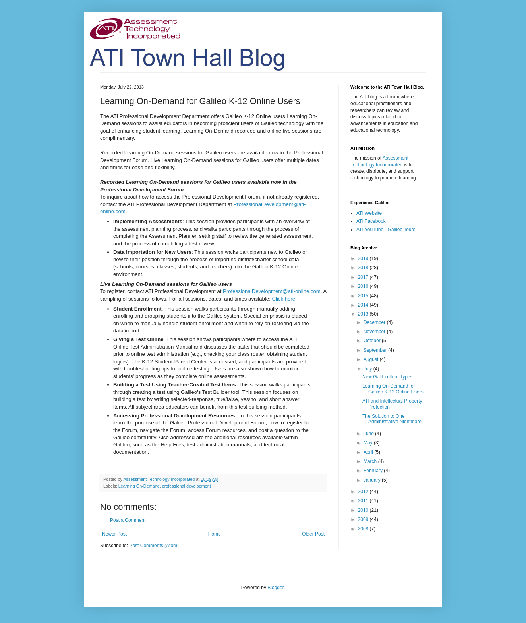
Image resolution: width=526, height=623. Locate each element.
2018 (364, 267)
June (369, 433)
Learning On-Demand (139, 486)
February (374, 470)
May (369, 443)
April (369, 452)
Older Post (313, 534)
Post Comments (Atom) (154, 545)
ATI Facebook (371, 221)
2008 (364, 529)
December (375, 322)
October (373, 340)
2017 (364, 277)
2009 (364, 519)
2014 (364, 305)
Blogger (275, 587)
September (376, 350)
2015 (364, 296)
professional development (186, 486)
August (372, 359)
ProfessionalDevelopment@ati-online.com (272, 291)
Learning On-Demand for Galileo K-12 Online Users (393, 388)
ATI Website (369, 213)
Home (214, 534)
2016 (364, 286)
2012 (364, 491)
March (371, 461)
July (368, 369)
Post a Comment (127, 520)
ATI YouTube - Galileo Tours (386, 229)
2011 (364, 500)
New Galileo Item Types (387, 377)
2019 (364, 258)
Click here (283, 299)
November (375, 331)
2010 (364, 510)
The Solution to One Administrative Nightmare (392, 418)
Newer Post (114, 534)
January (373, 480)
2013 (364, 314)
